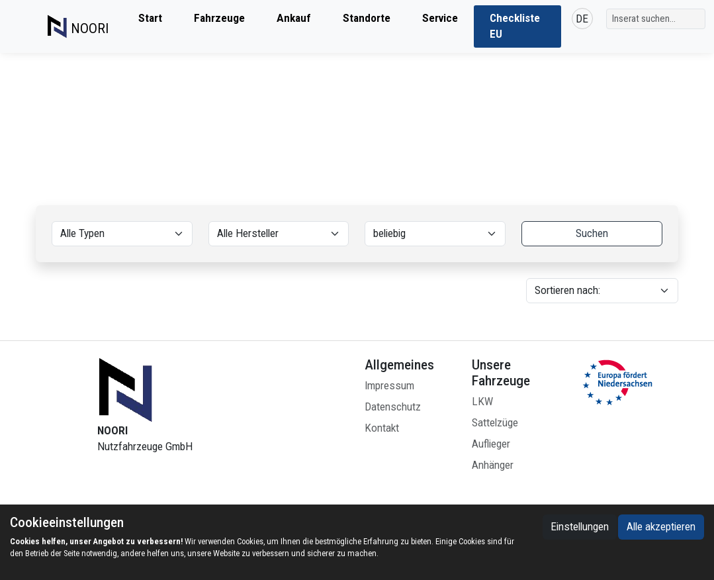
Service (440, 18)
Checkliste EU (515, 26)
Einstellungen (580, 526)
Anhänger (492, 465)
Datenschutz (393, 407)
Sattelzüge (495, 422)
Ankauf (294, 18)
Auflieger (491, 444)
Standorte (366, 18)
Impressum (389, 385)
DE (582, 19)
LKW (482, 401)
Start (150, 18)
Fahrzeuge (219, 18)
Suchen (592, 233)
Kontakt (382, 428)
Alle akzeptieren (661, 526)
